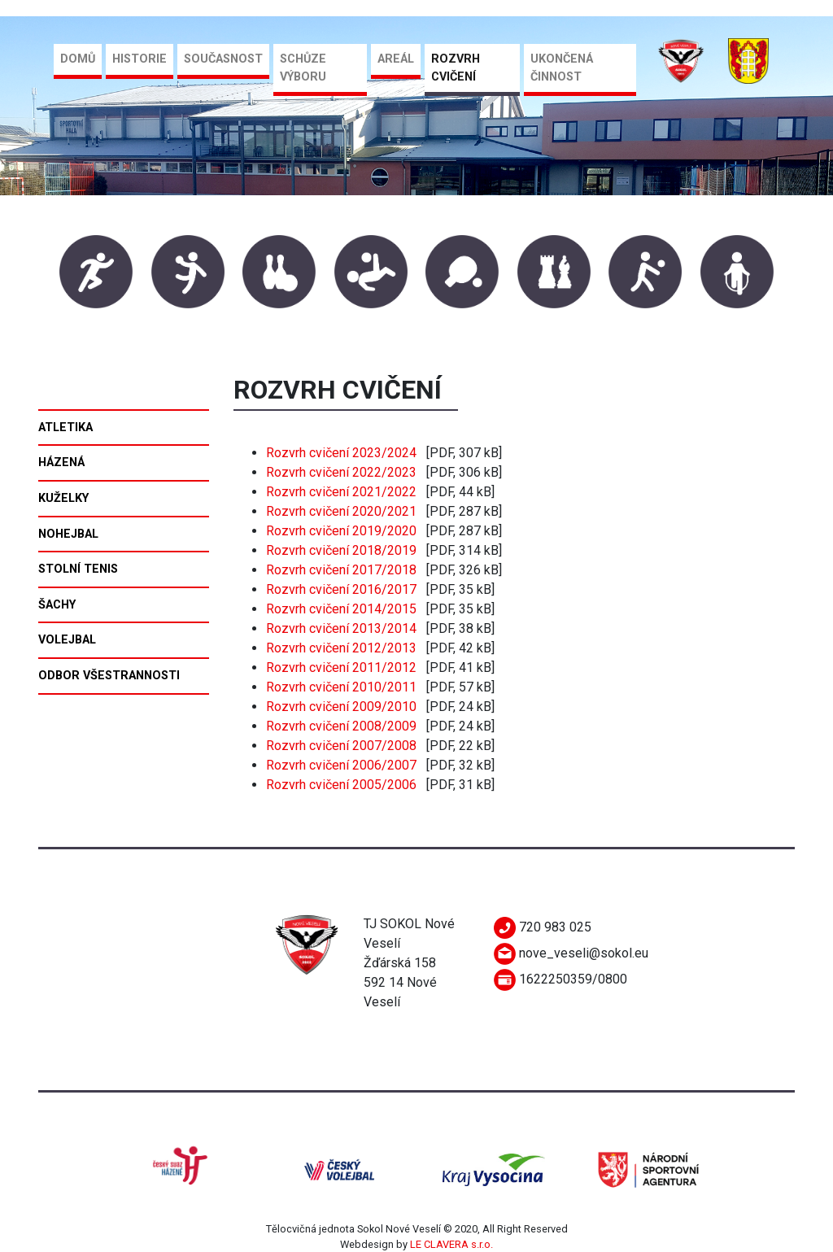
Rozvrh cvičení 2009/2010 (341, 706)
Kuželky (63, 498)
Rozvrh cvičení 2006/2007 (341, 765)
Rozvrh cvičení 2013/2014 (341, 628)
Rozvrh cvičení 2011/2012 (341, 667)
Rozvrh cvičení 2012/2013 (341, 648)
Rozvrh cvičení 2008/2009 (341, 726)
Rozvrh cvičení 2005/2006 (341, 784)
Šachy (57, 605)
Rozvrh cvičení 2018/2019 (341, 550)
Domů (77, 59)
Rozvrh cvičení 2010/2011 (341, 687)
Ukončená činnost (561, 68)
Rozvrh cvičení (455, 68)
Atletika (65, 427)
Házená (61, 462)
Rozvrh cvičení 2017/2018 (341, 570)
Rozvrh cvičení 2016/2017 (341, 589)
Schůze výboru (303, 68)
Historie (139, 59)
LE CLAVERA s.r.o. (451, 1244)
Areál (395, 59)
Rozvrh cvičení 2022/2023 (341, 472)
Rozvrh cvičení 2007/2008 (341, 745)
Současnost (223, 59)
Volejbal (67, 640)
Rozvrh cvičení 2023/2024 (341, 452)
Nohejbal (68, 534)
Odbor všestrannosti (109, 676)
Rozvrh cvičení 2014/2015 (341, 609)
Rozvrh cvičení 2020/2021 (341, 511)
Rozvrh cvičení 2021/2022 (341, 491)
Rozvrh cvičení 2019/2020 (341, 531)
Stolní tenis (78, 569)
